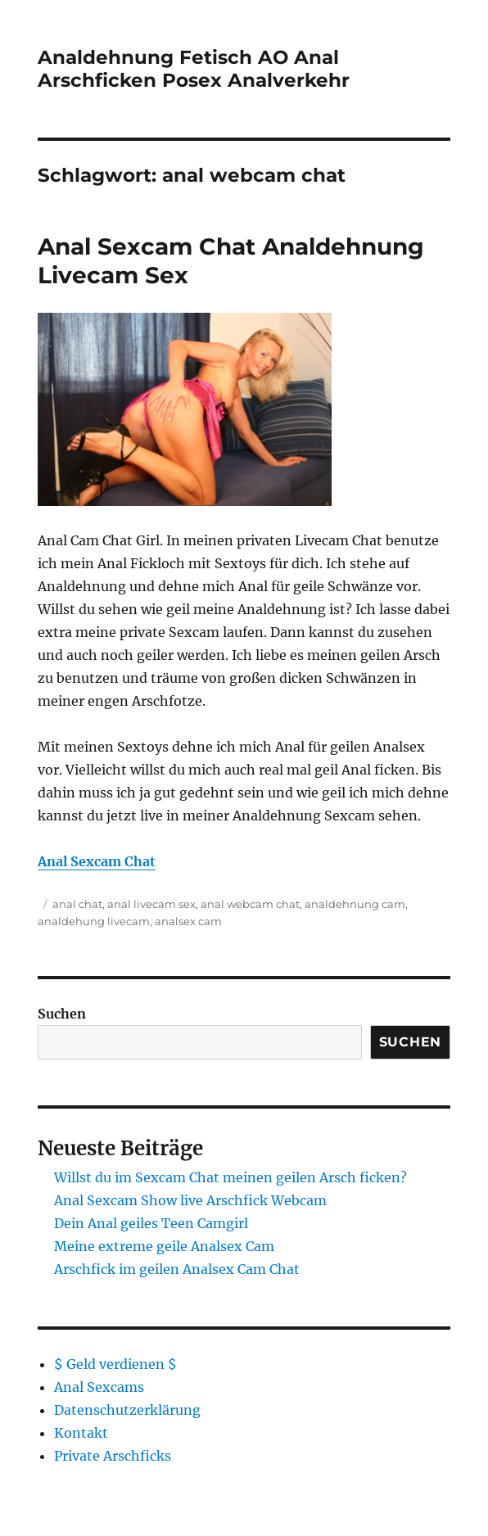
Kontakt (81, 1433)
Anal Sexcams (99, 1387)
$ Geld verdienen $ (115, 1364)
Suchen (62, 1013)
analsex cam (188, 921)
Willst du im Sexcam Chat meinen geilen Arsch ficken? (230, 1177)
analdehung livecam (94, 921)
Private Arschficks (112, 1456)
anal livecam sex (151, 903)
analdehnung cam (355, 903)
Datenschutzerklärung (127, 1410)
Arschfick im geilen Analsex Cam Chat (177, 1269)
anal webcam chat (250, 903)
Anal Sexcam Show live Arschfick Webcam (190, 1200)
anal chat (77, 903)
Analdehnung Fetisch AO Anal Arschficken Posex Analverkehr (194, 69)
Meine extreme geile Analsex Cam (164, 1246)
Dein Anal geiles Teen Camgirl (151, 1223)
